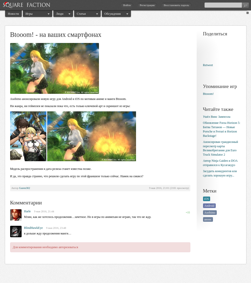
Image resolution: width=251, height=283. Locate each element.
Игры (29, 14)
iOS (206, 199)
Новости (13, 14)
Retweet (208, 65)
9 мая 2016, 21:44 (44, 211)
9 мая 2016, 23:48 (56, 227)
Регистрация (147, 5)
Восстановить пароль (176, 5)
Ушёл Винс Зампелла (216, 116)
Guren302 (24, 187)
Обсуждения (113, 14)
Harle (27, 211)
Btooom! (208, 94)
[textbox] (227, 5)
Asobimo (209, 212)
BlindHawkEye (33, 228)
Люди (59, 14)
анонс (208, 219)
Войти (126, 5)
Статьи (81, 14)
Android (209, 205)
